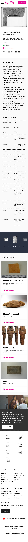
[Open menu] (2, 3)
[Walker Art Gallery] (7, 452)
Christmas (17, 493)
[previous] (6, 246)
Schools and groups (6, 491)
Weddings (17, 498)
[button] (6, 240)
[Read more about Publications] (19, 222)
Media (3, 477)
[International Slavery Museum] (7, 444)
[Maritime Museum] (20, 444)
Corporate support (19, 475)
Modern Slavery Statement (17, 532)
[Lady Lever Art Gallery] (7, 459)
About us (3, 473)
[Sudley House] (20, 452)
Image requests (5, 498)
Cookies (7, 533)
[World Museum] (20, 437)
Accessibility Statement (17, 533)
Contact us (4, 479)
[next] (22, 246)
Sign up (5, 511)
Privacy (7, 532)
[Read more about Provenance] (19, 194)
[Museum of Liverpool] (7, 437)
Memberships (18, 473)
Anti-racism (4, 496)
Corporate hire (18, 491)
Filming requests (19, 496)
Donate (16, 479)
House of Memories (6, 493)
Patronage (17, 477)
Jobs (2, 475)
